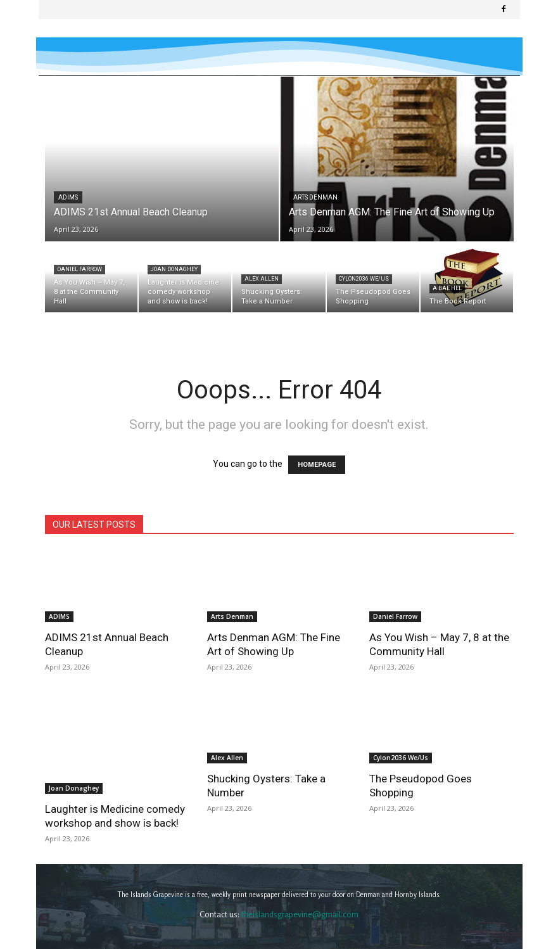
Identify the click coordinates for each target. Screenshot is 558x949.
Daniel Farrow (79, 269)
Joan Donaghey (174, 269)
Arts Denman (315, 197)
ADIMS (68, 197)
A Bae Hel (447, 288)
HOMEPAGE (317, 465)
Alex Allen (261, 279)
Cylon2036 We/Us (364, 279)
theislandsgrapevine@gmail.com (299, 884)
